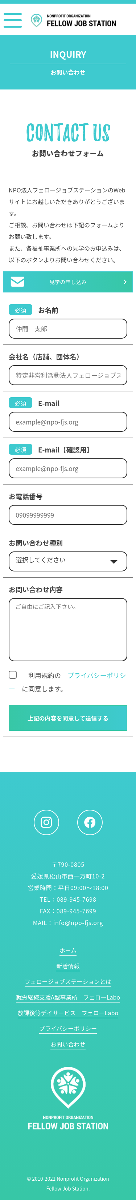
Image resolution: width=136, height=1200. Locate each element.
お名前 (48, 310)
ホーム (68, 950)
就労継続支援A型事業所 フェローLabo (68, 997)
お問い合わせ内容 (36, 589)
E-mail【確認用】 (65, 449)
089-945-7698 (76, 899)
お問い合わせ (67, 1044)
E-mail (48, 403)
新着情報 (67, 965)
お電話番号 (25, 496)
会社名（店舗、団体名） (46, 356)
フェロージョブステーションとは (68, 981)
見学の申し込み (68, 282)
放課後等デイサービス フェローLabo (68, 1012)
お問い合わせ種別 (36, 542)
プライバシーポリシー (68, 1028)
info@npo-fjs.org (78, 922)
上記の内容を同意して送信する (68, 718)
